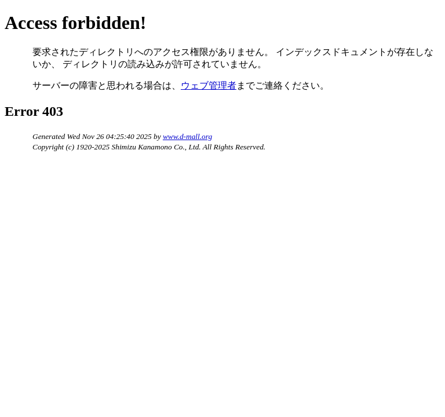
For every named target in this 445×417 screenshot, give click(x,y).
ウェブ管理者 (208, 85)
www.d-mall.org (187, 136)
